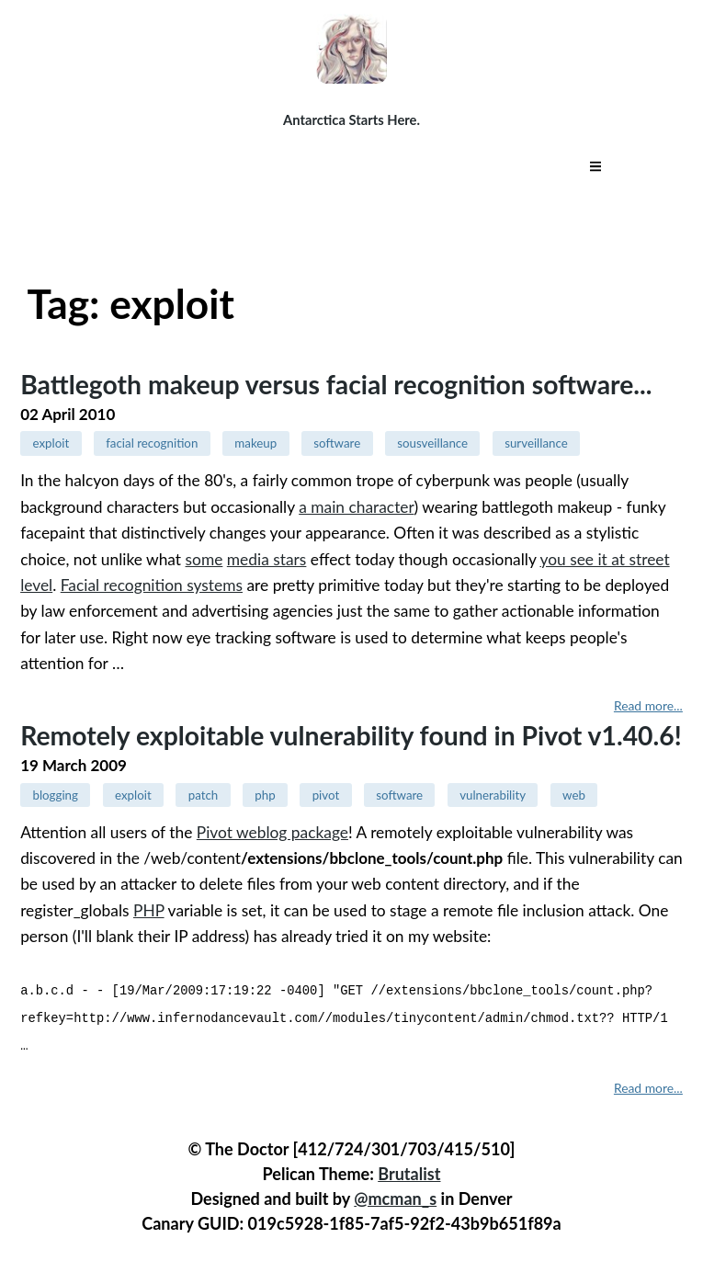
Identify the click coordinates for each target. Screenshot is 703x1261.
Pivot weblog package (272, 832)
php (265, 795)
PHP (148, 910)
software (336, 443)
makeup (255, 443)
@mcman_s (395, 1196)
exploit (50, 443)
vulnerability (492, 795)
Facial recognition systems (152, 585)
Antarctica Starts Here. (351, 119)
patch (203, 795)
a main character (356, 507)
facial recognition (152, 443)
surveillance (536, 443)
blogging (55, 795)
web (573, 795)
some (204, 559)
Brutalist (409, 1171)
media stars (267, 559)
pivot (326, 795)
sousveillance (432, 443)
